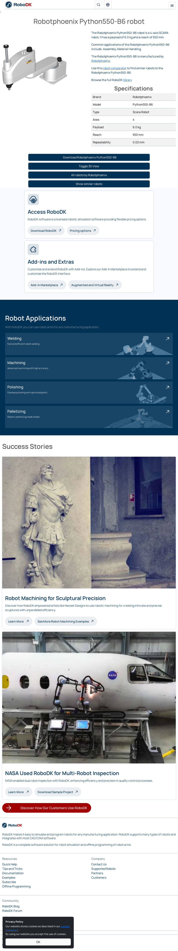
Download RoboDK (44, 231)
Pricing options (80, 231)
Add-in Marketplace (44, 285)
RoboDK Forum (12, 911)
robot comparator (114, 68)
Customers (98, 877)
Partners (97, 873)
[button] (107, 4)
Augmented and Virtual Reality (92, 285)
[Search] (98, 4)
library (127, 80)
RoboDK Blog (10, 906)
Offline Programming (16, 886)
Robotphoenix (100, 61)
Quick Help (9, 864)
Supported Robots (103, 869)
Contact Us (98, 864)
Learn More (20, 621)
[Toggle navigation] (172, 5)
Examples (8, 877)
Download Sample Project (55, 792)
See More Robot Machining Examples (63, 621)
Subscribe (9, 882)
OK (38, 942)
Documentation (13, 873)
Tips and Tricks (12, 869)
